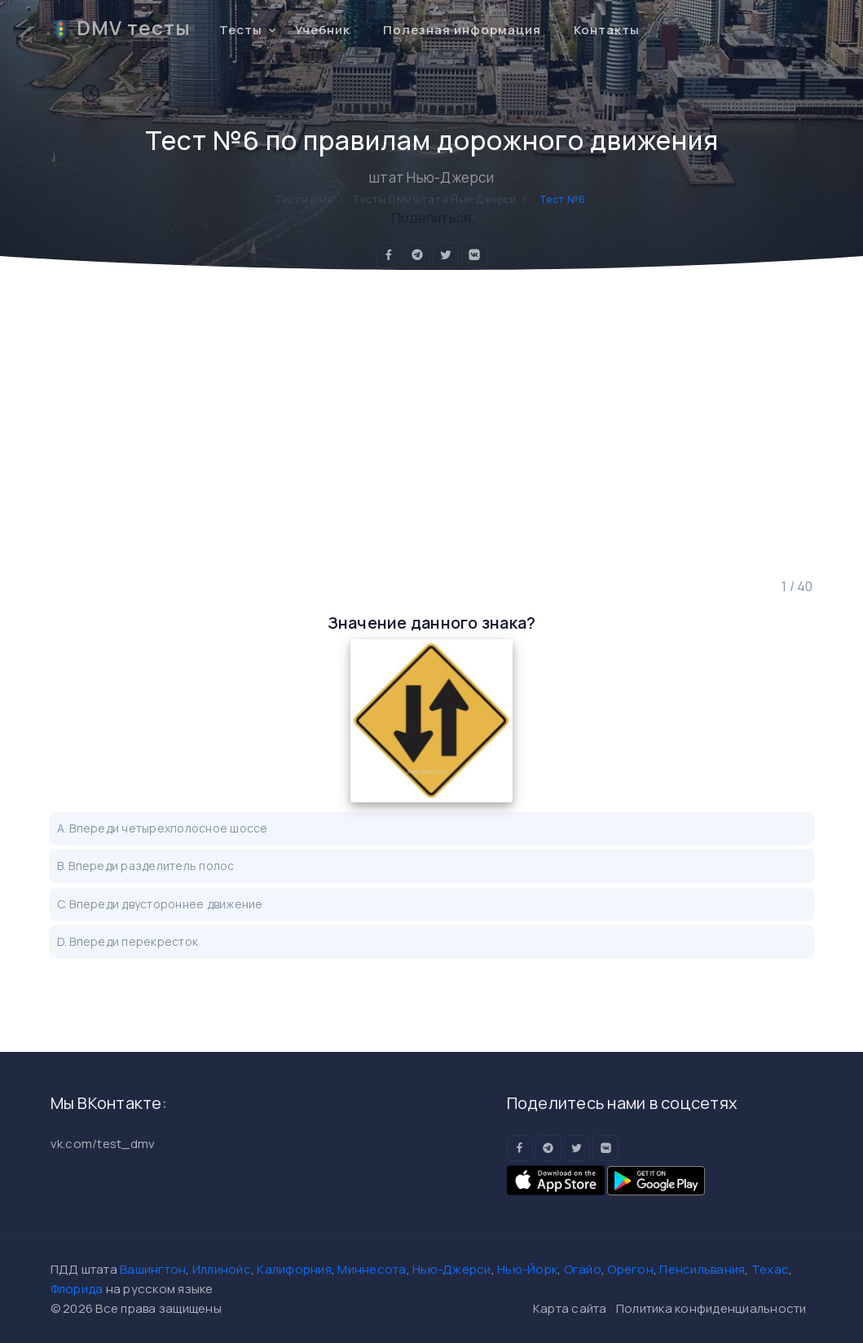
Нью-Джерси (451, 1269)
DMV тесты (121, 27)
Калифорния (294, 1269)
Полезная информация (462, 29)
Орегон (630, 1269)
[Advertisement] (432, 423)
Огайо (582, 1269)
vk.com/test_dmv (103, 1143)
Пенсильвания (702, 1269)
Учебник (322, 29)
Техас (770, 1269)
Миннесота (371, 1269)
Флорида (77, 1288)
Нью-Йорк (527, 1269)
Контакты (607, 29)
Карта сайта (570, 1308)
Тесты (240, 29)
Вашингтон (153, 1269)
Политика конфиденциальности (711, 1308)
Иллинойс (221, 1269)
